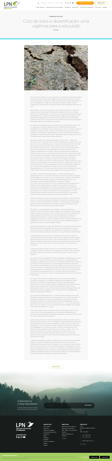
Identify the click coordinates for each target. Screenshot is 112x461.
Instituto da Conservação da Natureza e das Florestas (69, 427)
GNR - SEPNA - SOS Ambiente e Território (69, 431)
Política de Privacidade (48, 430)
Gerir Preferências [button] (85, 457)
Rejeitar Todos (94, 457)
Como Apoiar (46, 426)
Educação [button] (75, 7)
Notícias (98, 7)
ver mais (64, 438)
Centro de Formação (87, 7)
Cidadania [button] (67, 7)
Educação (45, 439)
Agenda (104, 7)
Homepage (52, 16)
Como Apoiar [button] (40, 7)
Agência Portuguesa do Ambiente (67, 435)
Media (44, 435)
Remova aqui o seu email (52, 409)
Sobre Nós (46, 428)
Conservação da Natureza (49, 432)
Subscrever (85, 405)
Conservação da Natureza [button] (54, 7)
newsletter (100, 2)
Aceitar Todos (105, 457)
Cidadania (45, 437)
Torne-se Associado (85, 2)
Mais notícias (56, 366)
